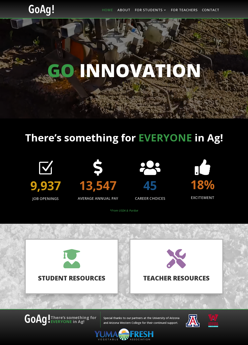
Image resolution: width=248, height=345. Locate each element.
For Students (148, 10)
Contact (210, 10)
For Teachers (184, 10)
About (123, 10)
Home (107, 10)
